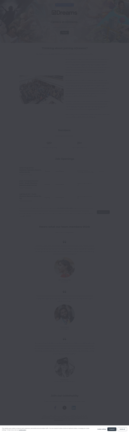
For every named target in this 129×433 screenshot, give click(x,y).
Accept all (111, 429)
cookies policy (22, 430)
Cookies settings (101, 429)
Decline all (122, 429)
